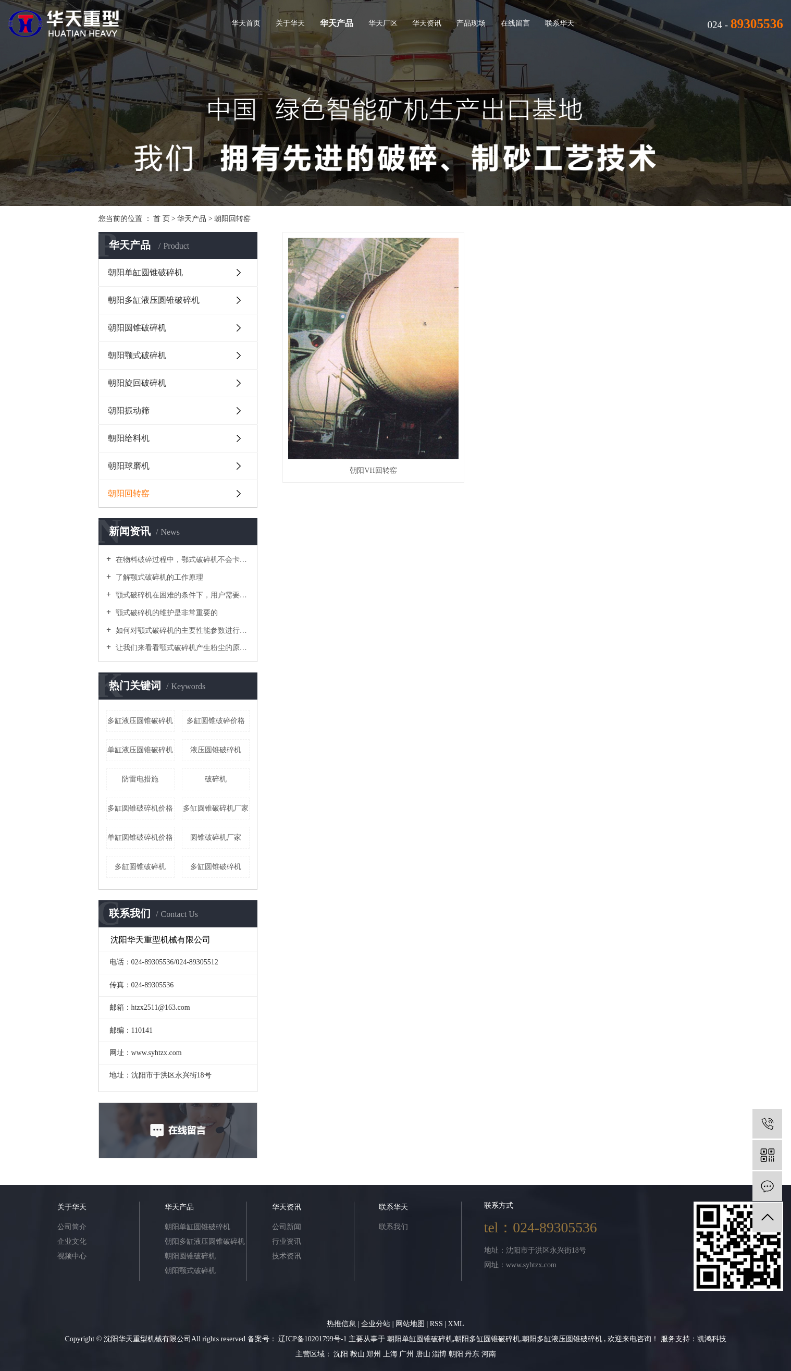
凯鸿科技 (711, 1339)
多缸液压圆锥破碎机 (140, 721)
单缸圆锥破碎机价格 (140, 837)
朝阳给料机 (129, 438)
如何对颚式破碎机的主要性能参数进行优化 (182, 630)
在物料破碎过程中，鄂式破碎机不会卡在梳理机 (182, 560)
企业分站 (375, 1324)
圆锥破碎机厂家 (215, 837)
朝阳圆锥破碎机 (137, 327)
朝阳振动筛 (129, 410)
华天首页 (246, 23)
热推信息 (341, 1324)
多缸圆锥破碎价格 (216, 721)
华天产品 (336, 23)
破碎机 (216, 779)
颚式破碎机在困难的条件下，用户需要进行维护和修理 (182, 595)
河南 (488, 1354)
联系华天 (559, 23)
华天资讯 (426, 23)
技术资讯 (286, 1256)
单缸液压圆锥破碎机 (140, 750)
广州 (407, 1354)
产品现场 (471, 23)
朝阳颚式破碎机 (137, 355)
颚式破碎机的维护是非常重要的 (166, 613)
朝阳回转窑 (232, 219)
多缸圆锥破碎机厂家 (216, 808)
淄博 (440, 1354)
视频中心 (71, 1256)
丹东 (473, 1354)
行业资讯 (286, 1241)
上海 (391, 1354)
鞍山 (358, 1354)
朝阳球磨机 (129, 465)
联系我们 (393, 1227)
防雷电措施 (140, 779)
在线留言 (515, 23)
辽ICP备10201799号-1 (312, 1339)
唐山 (424, 1354)
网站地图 (411, 1324)
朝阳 (457, 1354)
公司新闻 (286, 1227)
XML (456, 1324)
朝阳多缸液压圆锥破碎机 (154, 300)
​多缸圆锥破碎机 (140, 867)
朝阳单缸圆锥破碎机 (145, 272)
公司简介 (71, 1227)
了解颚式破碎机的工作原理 (158, 577)
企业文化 (71, 1241)
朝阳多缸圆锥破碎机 (487, 1339)
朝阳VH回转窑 (346, 401)
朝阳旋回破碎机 (137, 382)
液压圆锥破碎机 (215, 750)
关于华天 (290, 23)
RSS (436, 1324)
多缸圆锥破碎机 (215, 867)
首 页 (161, 219)
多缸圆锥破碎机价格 (140, 808)
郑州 (374, 1354)
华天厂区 (383, 23)
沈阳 (341, 1354)
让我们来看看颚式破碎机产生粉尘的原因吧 (182, 648)
